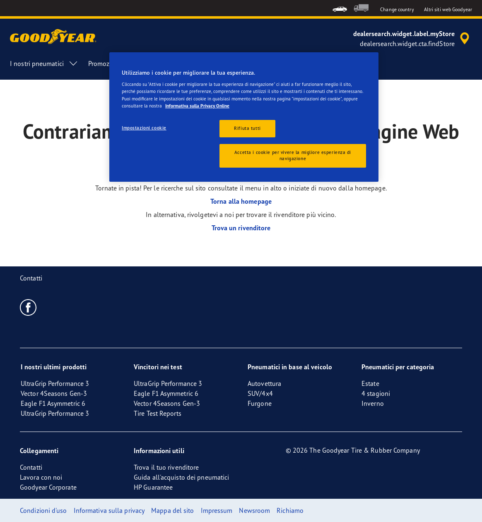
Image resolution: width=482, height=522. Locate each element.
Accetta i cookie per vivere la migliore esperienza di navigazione (292, 155)
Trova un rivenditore (241, 228)
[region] (243, 117)
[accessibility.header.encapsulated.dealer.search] (412, 39)
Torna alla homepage (241, 201)
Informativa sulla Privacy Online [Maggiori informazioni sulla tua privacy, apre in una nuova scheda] (197, 106)
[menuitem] (340, 8)
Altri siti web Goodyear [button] (448, 9)
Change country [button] (397, 9)
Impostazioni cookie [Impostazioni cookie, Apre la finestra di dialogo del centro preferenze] (144, 128)
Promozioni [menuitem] (104, 63)
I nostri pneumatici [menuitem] (44, 63)
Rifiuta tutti (247, 128)
